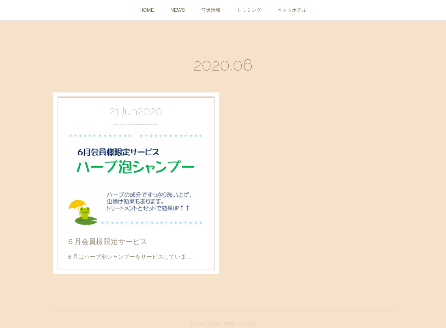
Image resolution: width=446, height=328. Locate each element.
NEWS (177, 10)
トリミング (249, 10)
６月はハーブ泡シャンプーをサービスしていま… (129, 253)
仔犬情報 (211, 10)
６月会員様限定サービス (108, 239)
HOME (146, 10)
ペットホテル (292, 10)
